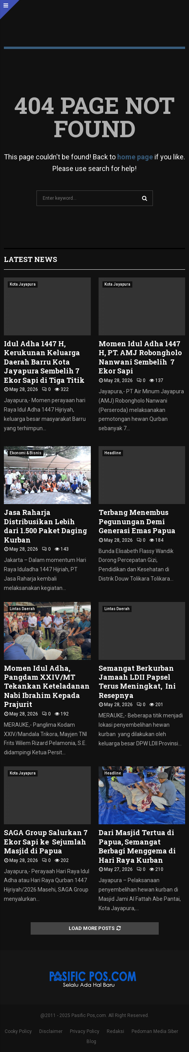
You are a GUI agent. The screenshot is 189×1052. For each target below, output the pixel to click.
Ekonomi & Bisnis (26, 453)
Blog (91, 1041)
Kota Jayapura (23, 284)
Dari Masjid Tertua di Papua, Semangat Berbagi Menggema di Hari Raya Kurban (137, 846)
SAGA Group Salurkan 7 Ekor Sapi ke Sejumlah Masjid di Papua (46, 841)
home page (135, 157)
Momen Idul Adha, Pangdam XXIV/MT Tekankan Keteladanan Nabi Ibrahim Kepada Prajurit (47, 686)
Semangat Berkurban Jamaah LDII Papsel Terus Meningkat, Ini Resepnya (137, 681)
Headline (112, 453)
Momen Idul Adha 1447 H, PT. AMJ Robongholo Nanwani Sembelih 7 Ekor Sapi (140, 357)
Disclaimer (50, 1031)
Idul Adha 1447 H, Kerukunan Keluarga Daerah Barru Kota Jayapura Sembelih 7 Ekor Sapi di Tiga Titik (44, 362)
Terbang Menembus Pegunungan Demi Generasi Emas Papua (137, 521)
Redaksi (115, 1031)
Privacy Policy (84, 1031)
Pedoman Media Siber (155, 1031)
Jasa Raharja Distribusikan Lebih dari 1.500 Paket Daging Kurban (45, 526)
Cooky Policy (18, 1031)
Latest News (30, 259)
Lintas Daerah (22, 609)
